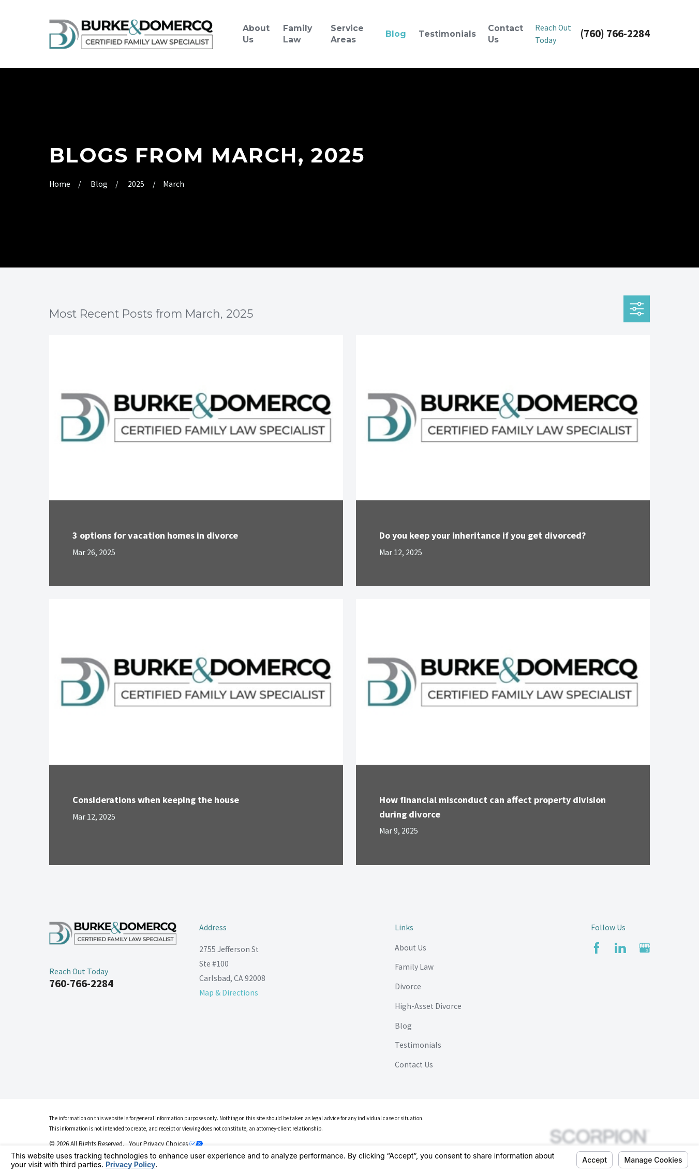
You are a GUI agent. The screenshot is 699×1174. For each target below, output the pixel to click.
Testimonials (418, 1045)
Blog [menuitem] (395, 34)
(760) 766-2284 (615, 33)
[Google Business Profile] (644, 948)
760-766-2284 (81, 983)
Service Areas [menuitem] (347, 33)
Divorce (408, 986)
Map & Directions (228, 993)
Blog (403, 1026)
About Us (410, 948)
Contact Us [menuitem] (505, 33)
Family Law (414, 967)
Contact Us (414, 1064)
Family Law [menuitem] (297, 33)
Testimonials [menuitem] (447, 34)
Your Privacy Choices (166, 1143)
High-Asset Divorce (428, 1006)
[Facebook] (596, 948)
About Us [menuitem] (256, 33)
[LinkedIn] (620, 948)
